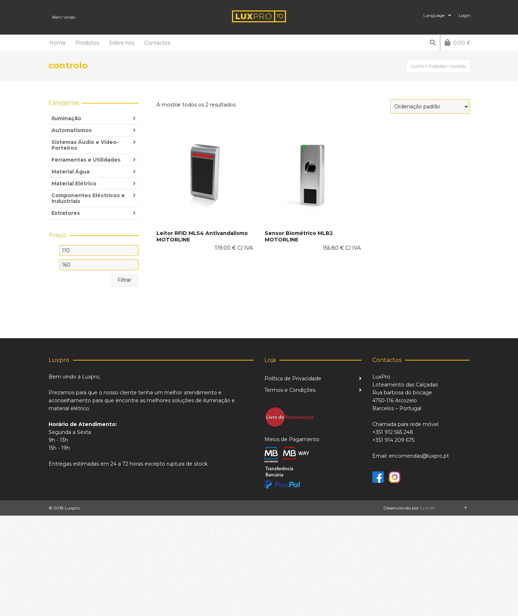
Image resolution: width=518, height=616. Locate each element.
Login (465, 15)
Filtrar (124, 280)
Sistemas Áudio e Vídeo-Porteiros (85, 145)
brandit (428, 508)
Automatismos (71, 130)
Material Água (70, 171)
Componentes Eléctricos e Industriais (88, 198)
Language (434, 15)
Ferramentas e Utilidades (86, 160)
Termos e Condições (289, 390)
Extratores (65, 213)
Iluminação (66, 118)
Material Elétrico (73, 183)
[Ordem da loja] (429, 106)
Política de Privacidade (292, 378)
